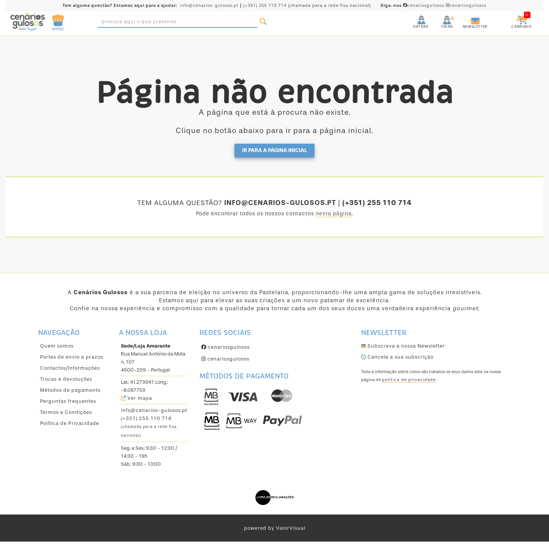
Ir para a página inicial (274, 150)
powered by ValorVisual (274, 528)
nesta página (334, 213)
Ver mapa (136, 398)
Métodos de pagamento (70, 390)
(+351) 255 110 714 (265, 5)
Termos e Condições (66, 412)
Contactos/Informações (70, 368)
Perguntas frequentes (68, 401)
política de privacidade (409, 379)
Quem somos (57, 346)
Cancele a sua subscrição (397, 357)
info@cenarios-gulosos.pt (209, 5)
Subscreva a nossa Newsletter (403, 346)
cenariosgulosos (413, 5)
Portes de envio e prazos (71, 357)
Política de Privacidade (69, 423)
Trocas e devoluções (66, 379)
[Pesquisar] (263, 22)
